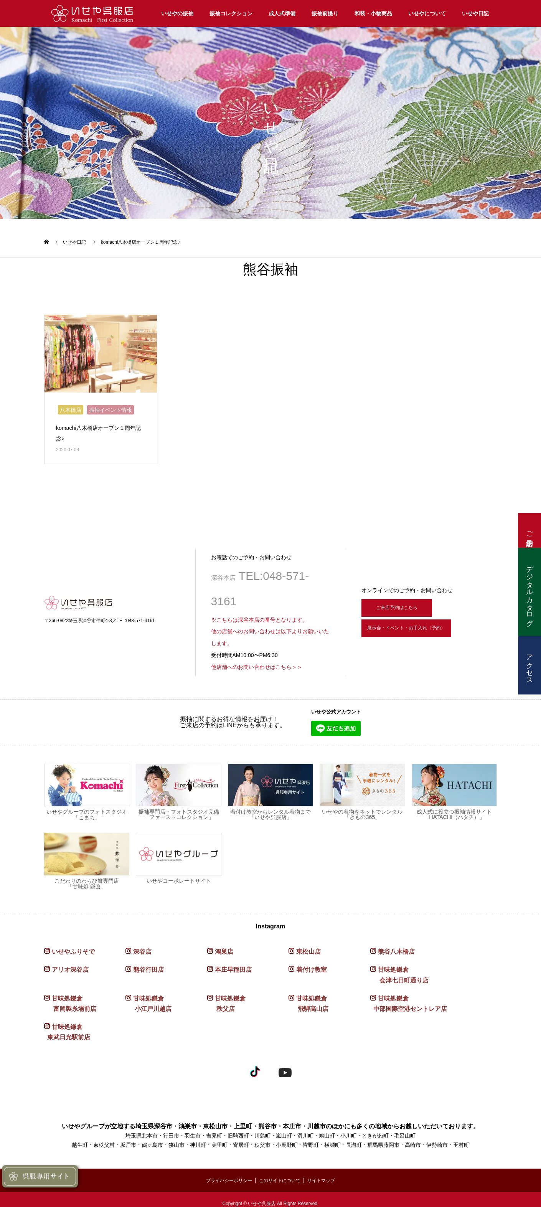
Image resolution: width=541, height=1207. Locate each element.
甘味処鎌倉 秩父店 (226, 1000)
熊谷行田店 (148, 966)
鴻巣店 (224, 948)
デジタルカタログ (529, 591)
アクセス (529, 665)
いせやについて (427, 13)
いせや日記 (475, 13)
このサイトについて (281, 1177)
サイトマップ (328, 1177)
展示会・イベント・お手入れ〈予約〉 (426, 628)
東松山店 (308, 948)
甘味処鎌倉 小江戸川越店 (148, 1000)
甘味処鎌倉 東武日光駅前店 (67, 1028)
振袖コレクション (230, 13)
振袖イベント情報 (110, 406)
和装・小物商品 (373, 13)
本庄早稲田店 (233, 966)
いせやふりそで (73, 948)
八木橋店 (70, 406)
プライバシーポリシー (223, 1177)
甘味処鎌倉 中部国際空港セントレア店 (408, 1000)
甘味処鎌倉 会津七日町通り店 (399, 971)
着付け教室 (311, 966)
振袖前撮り (325, 13)
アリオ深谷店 (70, 966)
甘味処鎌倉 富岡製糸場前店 (70, 1000)
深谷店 (142, 948)
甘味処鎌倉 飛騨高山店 (308, 1000)
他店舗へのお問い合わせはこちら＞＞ (256, 663)
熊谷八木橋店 (396, 948)
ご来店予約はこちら (404, 602)
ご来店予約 (529, 530)
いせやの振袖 (177, 13)
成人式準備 (282, 13)
